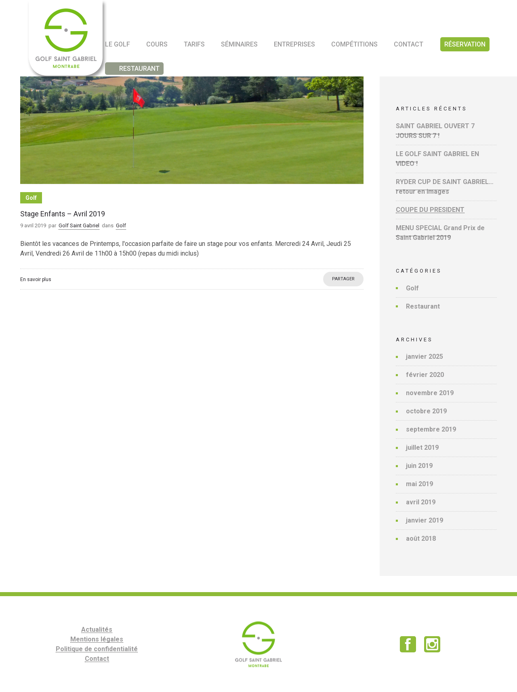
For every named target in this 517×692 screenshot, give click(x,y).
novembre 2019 (430, 393)
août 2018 (421, 538)
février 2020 (425, 375)
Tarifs (194, 44)
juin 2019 (419, 466)
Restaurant (423, 306)
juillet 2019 (422, 447)
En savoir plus (35, 279)
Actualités (96, 629)
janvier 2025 (424, 356)
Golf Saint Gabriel (79, 225)
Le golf (117, 44)
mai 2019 (419, 484)
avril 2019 (420, 502)
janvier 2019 (424, 520)
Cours (157, 44)
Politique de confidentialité (97, 649)
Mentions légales (96, 639)
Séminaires (239, 44)
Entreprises (294, 44)
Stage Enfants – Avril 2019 (62, 214)
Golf (412, 288)
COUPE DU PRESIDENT (430, 210)
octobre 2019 (426, 411)
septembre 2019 (431, 429)
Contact (408, 44)
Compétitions (354, 44)
